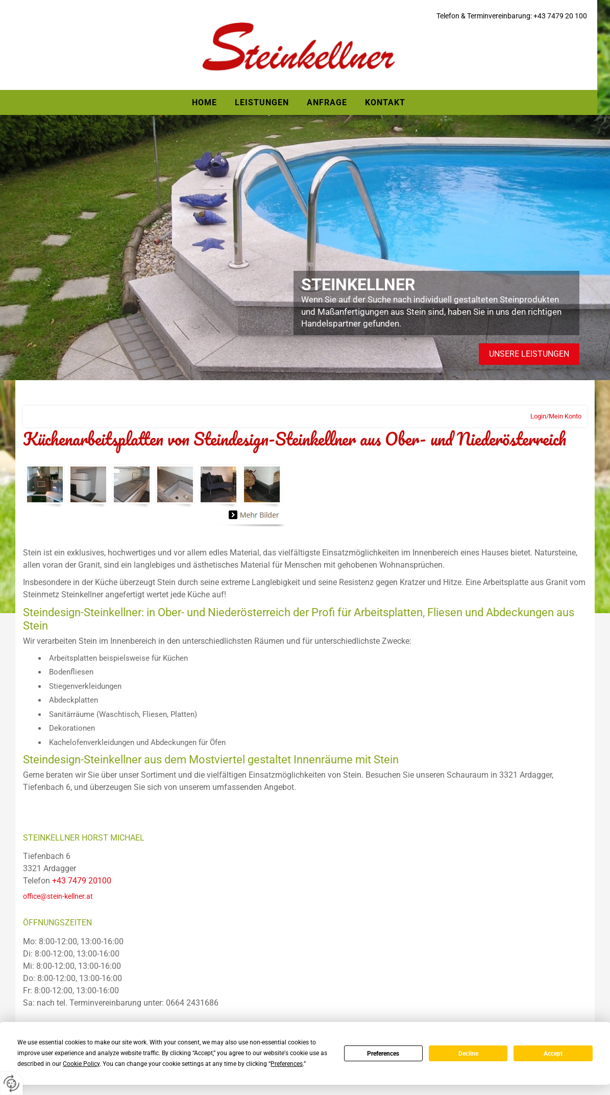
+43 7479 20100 (81, 881)
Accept (553, 1053)
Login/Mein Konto (555, 416)
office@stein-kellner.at (58, 896)
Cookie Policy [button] (81, 1063)
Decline (468, 1053)
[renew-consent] (11, 1083)
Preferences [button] (287, 1063)
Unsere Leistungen (529, 354)
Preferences (383, 1053)
